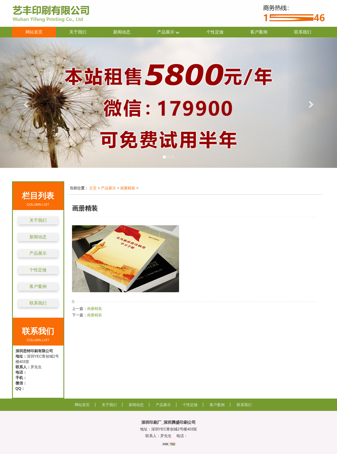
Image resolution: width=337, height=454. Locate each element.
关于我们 (77, 32)
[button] (25, 102)
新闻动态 (121, 32)
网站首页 (34, 32)
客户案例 (258, 32)
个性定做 (215, 32)
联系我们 (302, 32)
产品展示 (168, 32)
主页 (93, 188)
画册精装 (127, 188)
